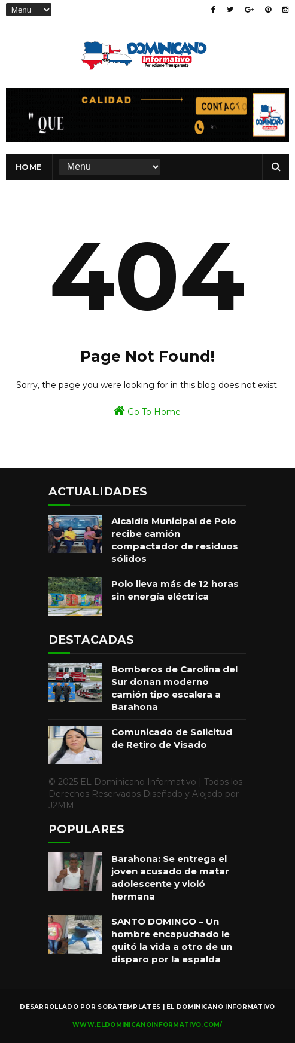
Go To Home (147, 411)
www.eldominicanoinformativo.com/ (147, 1025)
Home (29, 167)
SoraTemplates (129, 1007)
